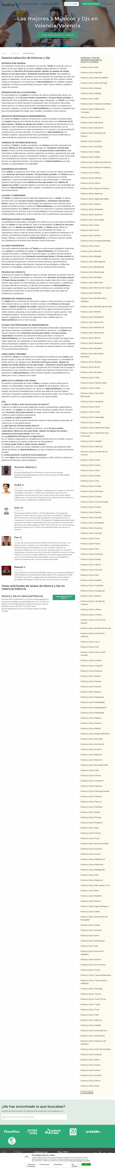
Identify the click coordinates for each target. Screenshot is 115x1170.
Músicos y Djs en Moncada (91, 739)
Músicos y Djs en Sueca (90, 970)
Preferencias (45, 1164)
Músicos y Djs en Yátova (90, 1081)
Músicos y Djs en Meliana (91, 718)
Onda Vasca (12, 1140)
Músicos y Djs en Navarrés (91, 760)
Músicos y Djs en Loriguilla (91, 666)
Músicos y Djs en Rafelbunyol (93, 859)
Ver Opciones (74, 1165)
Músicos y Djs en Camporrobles (94, 383)
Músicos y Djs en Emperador (92, 523)
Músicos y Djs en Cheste (91, 476)
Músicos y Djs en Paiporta (91, 786)
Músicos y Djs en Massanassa (92, 713)
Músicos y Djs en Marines (91, 692)
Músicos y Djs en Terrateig (91, 989)
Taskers (4, 53)
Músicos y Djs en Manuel (91, 687)
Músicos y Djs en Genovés (91, 570)
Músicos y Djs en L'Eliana (91, 609)
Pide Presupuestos (91, 4)
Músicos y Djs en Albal (90, 99)
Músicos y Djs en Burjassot (92, 372)
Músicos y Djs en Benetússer (92, 272)
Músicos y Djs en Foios (90, 549)
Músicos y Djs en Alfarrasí (91, 178)
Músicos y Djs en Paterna (91, 802)
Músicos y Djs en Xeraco (90, 1065)
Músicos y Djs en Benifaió (91, 293)
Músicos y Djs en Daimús (91, 512)
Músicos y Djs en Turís (90, 1010)
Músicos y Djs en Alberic (91, 117)
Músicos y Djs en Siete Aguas (93, 941)
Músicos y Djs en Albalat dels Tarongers (93, 110)
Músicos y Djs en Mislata (90, 728)
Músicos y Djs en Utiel (90, 1015)
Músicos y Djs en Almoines (91, 215)
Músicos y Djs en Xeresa (90, 1070)
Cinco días (12, 1131)
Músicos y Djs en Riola (90, 891)
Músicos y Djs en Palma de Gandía (95, 791)
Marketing (32, 1166)
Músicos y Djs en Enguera (91, 528)
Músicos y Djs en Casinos (91, 423)
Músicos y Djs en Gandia (91, 559)
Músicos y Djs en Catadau (91, 441)
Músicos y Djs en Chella (90, 460)
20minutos (73, 1131)
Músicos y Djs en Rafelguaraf (93, 870)
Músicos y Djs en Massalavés (92, 697)
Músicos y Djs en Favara (90, 544)
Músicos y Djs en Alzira (90, 225)
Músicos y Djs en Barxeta (91, 251)
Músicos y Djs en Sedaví (90, 925)
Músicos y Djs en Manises (91, 681)
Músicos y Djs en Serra (90, 936)
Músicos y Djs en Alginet (91, 204)
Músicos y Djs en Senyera (91, 930)
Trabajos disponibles (50, 4)
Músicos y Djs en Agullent (91, 73)
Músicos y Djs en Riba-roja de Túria (95, 885)
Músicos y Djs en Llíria (90, 647)
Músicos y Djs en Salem (90, 912)
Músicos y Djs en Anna (90, 230)
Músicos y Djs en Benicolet (92, 283)
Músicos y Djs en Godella (91, 580)
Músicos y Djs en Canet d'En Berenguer (92, 394)
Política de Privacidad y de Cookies (79, 1160)
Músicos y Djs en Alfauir (90, 183)
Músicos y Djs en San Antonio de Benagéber (94, 918)
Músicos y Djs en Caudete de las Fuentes (94, 453)
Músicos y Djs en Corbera (91, 497)
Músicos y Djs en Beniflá (90, 312)
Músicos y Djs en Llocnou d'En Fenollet (93, 653)
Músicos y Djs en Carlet (90, 412)
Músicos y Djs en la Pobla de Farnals (96, 628)
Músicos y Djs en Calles (90, 378)
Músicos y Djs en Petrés (90, 812)
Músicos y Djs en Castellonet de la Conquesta (95, 434)
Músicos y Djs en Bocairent (92, 343)
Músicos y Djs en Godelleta (92, 586)
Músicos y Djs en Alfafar (90, 157)
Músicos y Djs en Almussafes (92, 220)
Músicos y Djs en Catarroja (91, 446)
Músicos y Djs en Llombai (91, 660)
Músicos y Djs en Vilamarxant (93, 1036)
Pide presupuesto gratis (57, 35)
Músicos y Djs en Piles (90, 828)
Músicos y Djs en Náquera (91, 755)
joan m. (18, 507)
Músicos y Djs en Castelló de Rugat (95, 428)
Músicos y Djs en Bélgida (91, 256)
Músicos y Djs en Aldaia (90, 152)
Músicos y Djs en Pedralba (91, 807)
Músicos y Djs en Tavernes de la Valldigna (94, 982)
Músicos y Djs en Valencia (91, 1020)
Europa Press (32, 1131)
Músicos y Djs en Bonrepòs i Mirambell (92, 355)
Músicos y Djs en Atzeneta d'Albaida (95, 241)
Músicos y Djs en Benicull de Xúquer (96, 288)
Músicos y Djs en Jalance (91, 596)
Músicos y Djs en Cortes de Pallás (94, 502)
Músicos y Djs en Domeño (91, 517)
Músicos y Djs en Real (89, 875)
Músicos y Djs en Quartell (91, 849)
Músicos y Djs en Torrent (91, 994)
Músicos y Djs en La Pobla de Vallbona (93, 634)
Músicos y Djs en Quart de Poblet (95, 844)
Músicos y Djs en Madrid (91, 676)
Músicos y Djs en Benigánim (92, 317)
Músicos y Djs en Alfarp (90, 173)
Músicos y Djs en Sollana (91, 959)
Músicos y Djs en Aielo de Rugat (94, 83)
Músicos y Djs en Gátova (91, 565)
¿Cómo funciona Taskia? (27, 4)
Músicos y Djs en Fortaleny (92, 554)
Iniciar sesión (108, 4)
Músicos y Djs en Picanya (91, 817)
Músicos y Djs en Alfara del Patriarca (96, 167)
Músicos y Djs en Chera (90, 470)
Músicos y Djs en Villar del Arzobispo (96, 1049)
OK (86, 1164)
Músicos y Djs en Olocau (91, 776)
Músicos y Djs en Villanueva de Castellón (93, 1042)
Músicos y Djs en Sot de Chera (93, 965)
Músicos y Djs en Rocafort (91, 896)
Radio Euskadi (52, 1131)
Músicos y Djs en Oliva (90, 770)
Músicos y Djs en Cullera (91, 507)
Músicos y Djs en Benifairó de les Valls (96, 307)
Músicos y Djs (14, 53)
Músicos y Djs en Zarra (90, 1086)
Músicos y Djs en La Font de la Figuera (93, 621)
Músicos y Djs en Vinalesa (91, 1055)
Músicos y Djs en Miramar (91, 723)
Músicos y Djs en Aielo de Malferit (94, 78)
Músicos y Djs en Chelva (90, 465)
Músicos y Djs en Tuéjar (90, 1004)
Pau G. (18, 537)
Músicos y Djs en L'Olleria (91, 615)
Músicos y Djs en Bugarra (91, 362)
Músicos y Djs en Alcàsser (91, 141)
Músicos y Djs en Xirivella (91, 1075)
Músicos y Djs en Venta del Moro (94, 1031)
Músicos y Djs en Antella (91, 236)
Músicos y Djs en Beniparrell (92, 327)
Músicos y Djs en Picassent (92, 823)
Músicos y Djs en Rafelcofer (92, 865)
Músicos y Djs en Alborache (92, 123)
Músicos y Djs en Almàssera (92, 209)
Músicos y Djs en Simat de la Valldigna (92, 952)
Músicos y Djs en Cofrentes (92, 491)
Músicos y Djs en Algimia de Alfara (95, 199)
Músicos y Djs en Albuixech (92, 128)
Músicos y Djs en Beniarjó (91, 277)
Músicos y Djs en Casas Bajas (92, 417)
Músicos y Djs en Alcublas (91, 147)
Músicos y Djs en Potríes (91, 833)
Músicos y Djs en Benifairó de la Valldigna (94, 299)
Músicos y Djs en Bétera (90, 338)
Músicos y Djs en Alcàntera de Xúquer (93, 134)
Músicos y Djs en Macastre (91, 671)
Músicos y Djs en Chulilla (91, 486)
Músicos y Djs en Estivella (91, 533)
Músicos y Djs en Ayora (90, 246)
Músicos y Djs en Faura (90, 538)
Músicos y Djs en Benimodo (92, 322)
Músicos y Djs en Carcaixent (92, 402)
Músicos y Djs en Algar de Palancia (95, 188)
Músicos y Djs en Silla (89, 946)
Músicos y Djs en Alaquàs (91, 88)
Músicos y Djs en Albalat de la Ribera (96, 104)
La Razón (93, 1131)
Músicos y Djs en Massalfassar (93, 702)
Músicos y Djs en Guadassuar (93, 591)
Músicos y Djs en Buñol (90, 367)
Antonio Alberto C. (25, 467)
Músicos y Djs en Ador (90, 67)
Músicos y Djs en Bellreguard (93, 262)
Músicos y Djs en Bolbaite (91, 348)
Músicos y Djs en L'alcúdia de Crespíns (93, 602)
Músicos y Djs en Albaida (91, 93)
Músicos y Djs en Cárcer (90, 407)
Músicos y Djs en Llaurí (90, 642)
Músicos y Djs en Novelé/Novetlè (94, 765)
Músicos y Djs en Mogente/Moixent (95, 734)
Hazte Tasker (71, 4)
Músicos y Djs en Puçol (90, 838)
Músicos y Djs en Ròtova (91, 901)
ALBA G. (19, 485)
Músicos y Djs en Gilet (90, 575)
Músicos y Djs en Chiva (90, 481)
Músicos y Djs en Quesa (90, 854)
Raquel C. (20, 567)
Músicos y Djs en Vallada (91, 1025)
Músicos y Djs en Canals (90, 388)
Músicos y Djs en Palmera (91, 797)
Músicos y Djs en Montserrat (92, 744)
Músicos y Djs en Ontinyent (92, 781)
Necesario (32, 1164)
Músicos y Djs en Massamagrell (93, 708)
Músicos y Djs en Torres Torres (93, 999)
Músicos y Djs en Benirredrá (92, 333)
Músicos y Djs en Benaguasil (92, 267)
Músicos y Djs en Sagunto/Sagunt (95, 906)
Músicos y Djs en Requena (92, 880)
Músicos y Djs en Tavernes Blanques (96, 975)
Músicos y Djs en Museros (91, 749)
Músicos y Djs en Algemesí (92, 194)
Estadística (58, 1164)
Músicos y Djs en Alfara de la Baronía (96, 162)
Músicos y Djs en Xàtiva (90, 1060)
